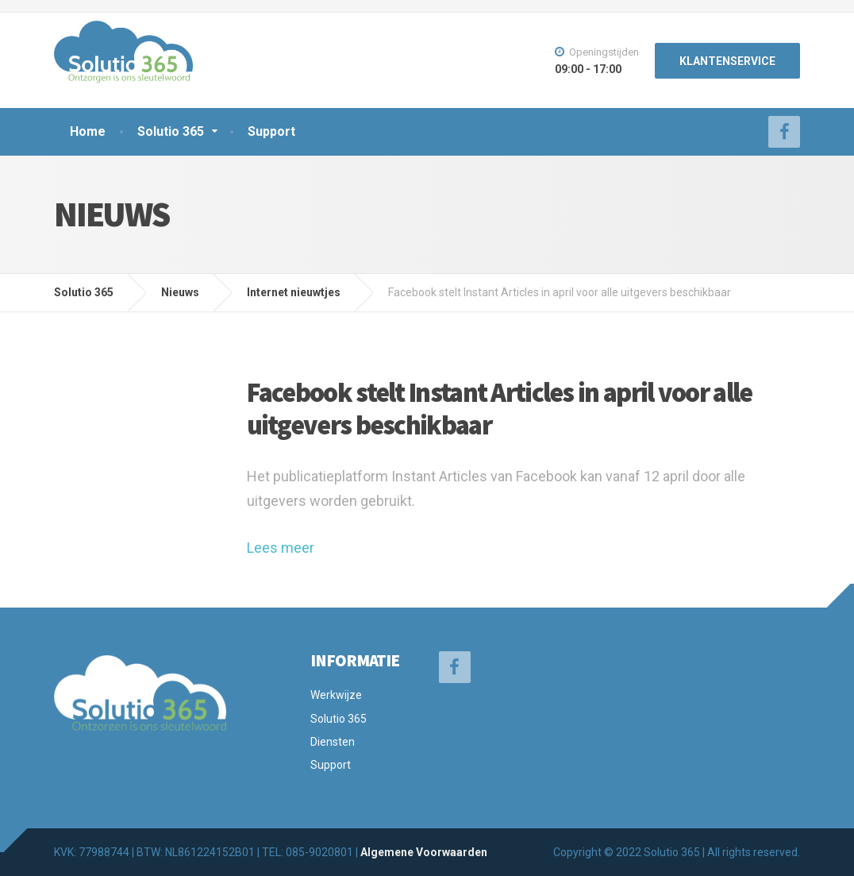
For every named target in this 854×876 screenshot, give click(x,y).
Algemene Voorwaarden (423, 852)
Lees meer (280, 547)
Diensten (332, 741)
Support (271, 131)
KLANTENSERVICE (727, 61)
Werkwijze (336, 695)
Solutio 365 (170, 131)
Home (88, 131)
